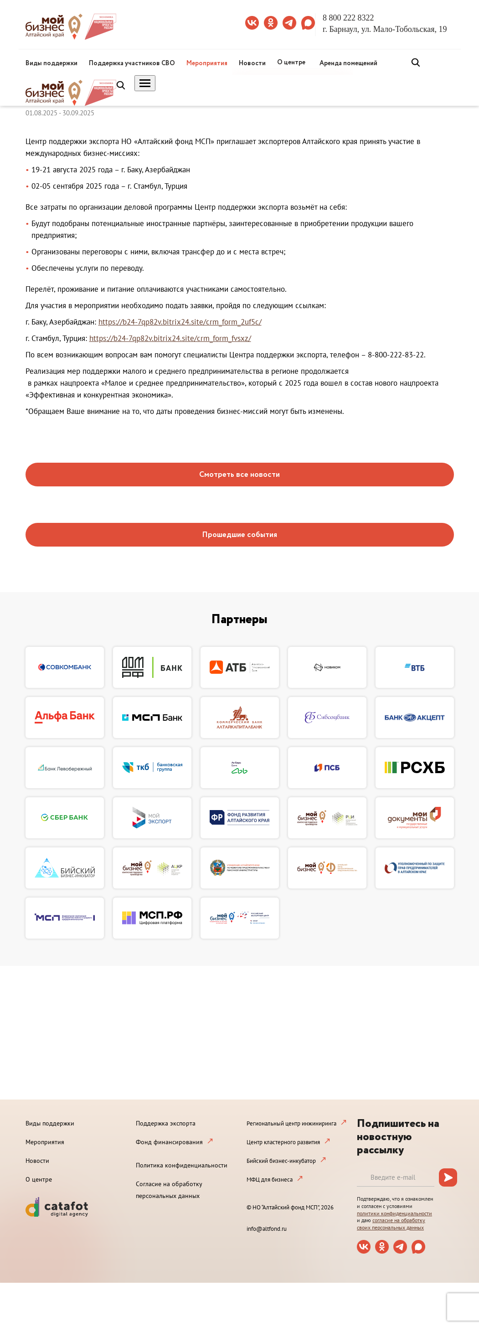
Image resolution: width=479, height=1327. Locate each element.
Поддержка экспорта (166, 1123)
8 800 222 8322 (348, 17)
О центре (291, 62)
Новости (252, 63)
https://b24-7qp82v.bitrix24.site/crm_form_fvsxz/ (170, 338)
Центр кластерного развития (283, 1142)
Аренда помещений (348, 63)
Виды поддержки (51, 63)
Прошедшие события (239, 535)
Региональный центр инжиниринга (291, 1123)
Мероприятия (206, 63)
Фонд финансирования (169, 1142)
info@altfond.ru (267, 1229)
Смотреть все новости (239, 474)
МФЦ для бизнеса (270, 1179)
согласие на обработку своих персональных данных (391, 1224)
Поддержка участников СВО (132, 63)
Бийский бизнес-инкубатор (281, 1161)
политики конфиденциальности (394, 1213)
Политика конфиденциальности (181, 1165)
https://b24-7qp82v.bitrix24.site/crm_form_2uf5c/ (180, 322)
